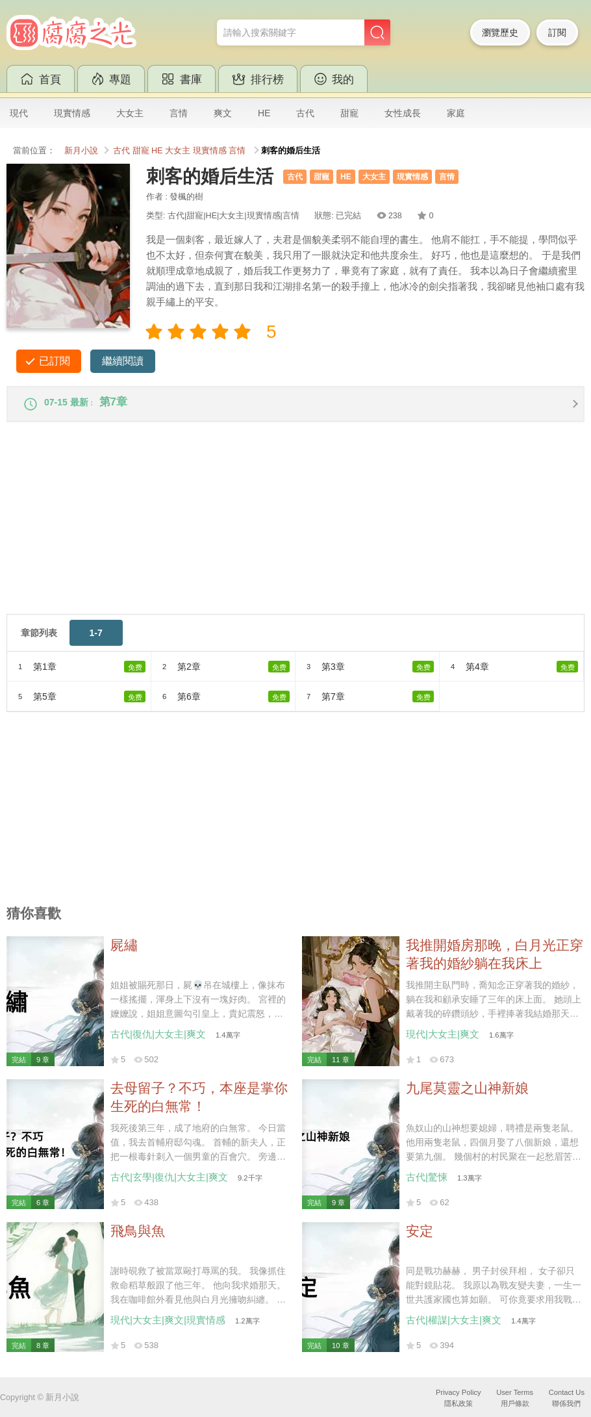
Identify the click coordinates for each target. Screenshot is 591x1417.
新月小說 (81, 150)
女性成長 (402, 113)
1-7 (96, 639)
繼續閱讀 (123, 360)
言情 (179, 113)
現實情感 (72, 113)
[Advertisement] (295, 529)
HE (264, 113)
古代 (305, 113)
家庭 (456, 113)
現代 (19, 113)
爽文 (223, 113)
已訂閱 (54, 360)
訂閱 (557, 32)
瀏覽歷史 (500, 32)
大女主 (130, 113)
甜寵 (349, 113)
